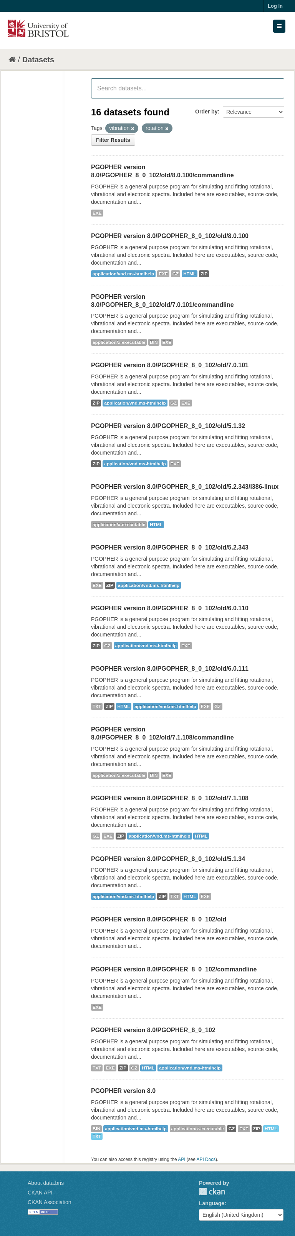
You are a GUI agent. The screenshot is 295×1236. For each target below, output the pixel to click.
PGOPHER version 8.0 (123, 1091)
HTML (189, 274)
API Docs (206, 1159)
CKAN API (40, 1192)
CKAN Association (49, 1202)
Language (211, 1203)
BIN (153, 342)
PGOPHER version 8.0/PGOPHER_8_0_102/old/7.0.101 (170, 365)
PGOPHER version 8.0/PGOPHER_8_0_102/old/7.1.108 (170, 798)
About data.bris (46, 1183)
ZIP (204, 274)
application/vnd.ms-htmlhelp (123, 274)
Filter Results (113, 140)
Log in (275, 6)
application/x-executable (119, 342)
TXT (97, 706)
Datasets (38, 59)
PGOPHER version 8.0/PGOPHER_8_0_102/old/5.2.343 (170, 547)
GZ (175, 274)
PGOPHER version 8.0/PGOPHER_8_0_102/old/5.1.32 (168, 426)
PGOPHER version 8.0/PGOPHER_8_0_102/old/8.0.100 (170, 236)
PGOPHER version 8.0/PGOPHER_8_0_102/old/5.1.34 (168, 859)
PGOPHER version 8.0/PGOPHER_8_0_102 (153, 1030)
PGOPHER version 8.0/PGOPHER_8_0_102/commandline (174, 969)
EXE (97, 213)
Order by (206, 111)
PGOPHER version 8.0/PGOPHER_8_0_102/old (158, 919)
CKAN (212, 1192)
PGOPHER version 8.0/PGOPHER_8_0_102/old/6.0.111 (170, 668)
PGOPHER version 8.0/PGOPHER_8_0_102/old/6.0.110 (170, 608)
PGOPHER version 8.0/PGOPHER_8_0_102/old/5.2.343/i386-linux (184, 486)
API (181, 1159)
